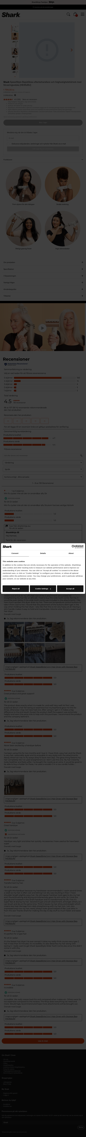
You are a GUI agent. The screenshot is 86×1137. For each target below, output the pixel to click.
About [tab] (71, 553)
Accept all (70, 589)
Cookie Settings (43, 589)
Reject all (16, 589)
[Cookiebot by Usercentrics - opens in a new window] (73, 546)
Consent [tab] (14, 553)
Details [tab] (43, 553)
